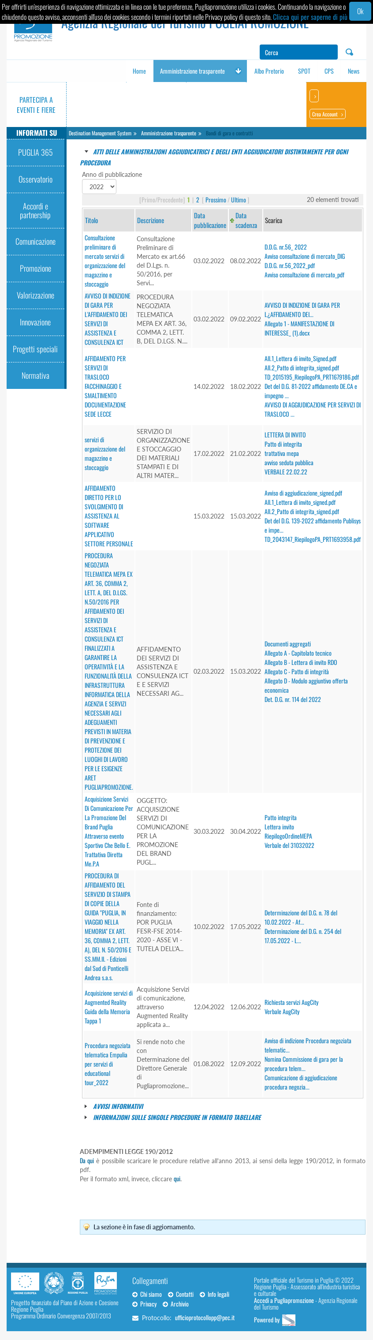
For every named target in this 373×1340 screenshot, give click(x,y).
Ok (360, 11)
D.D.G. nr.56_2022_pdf (290, 265)
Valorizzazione (35, 295)
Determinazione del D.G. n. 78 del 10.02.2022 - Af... (301, 917)
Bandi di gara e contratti (229, 133)
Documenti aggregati (288, 643)
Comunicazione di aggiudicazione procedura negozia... (301, 1082)
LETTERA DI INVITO (285, 434)
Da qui (87, 1160)
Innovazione (35, 322)
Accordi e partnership (35, 210)
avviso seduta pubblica (289, 462)
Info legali (214, 1294)
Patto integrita (281, 817)
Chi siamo (147, 1294)
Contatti (181, 1294)
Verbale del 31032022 (289, 845)
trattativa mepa (282, 453)
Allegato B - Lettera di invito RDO (301, 662)
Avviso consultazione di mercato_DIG (305, 256)
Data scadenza (246, 219)
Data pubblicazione (210, 219)
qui (177, 1178)
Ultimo (238, 199)
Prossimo (215, 199)
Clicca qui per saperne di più (310, 16)
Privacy (144, 1303)
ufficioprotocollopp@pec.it (205, 1317)
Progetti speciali (35, 349)
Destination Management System (100, 133)
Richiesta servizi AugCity (291, 1002)
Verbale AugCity (282, 1011)
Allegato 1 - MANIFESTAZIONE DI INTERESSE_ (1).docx (299, 328)
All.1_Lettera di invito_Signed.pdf (300, 358)
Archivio (176, 1303)
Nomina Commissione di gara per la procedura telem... (304, 1063)
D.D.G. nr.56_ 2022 (286, 246)
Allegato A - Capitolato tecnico (298, 652)
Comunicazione (35, 241)
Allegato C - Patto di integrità (297, 671)
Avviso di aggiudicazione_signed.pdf (303, 492)
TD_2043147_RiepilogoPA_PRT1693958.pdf (313, 539)
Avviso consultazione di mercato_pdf (304, 274)
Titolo (91, 220)
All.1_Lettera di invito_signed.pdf (300, 502)
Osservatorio (35, 179)
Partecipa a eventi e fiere (36, 104)
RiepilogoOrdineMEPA (288, 835)
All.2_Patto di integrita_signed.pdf (302, 367)
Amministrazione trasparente (168, 133)
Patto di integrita (283, 443)
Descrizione (150, 220)
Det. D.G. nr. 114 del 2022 (293, 699)
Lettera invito (279, 826)
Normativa (35, 375)
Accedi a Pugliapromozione (284, 1300)
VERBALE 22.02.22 (286, 471)
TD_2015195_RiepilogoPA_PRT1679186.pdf (312, 376)
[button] (238, 71)
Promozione (35, 268)
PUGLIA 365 (35, 152)
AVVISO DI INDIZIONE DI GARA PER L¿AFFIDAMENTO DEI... (302, 309)
